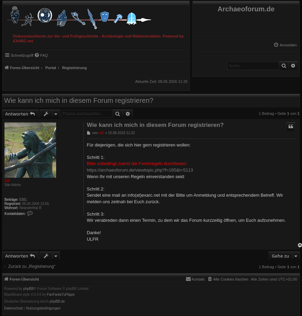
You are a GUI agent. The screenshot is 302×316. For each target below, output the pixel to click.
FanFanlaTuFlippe (61, 294)
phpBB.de (57, 301)
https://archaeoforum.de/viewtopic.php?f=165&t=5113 (140, 170)
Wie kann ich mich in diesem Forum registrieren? (79, 100)
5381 (23, 199)
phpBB (28, 289)
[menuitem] (285, 45)
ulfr (7, 181)
